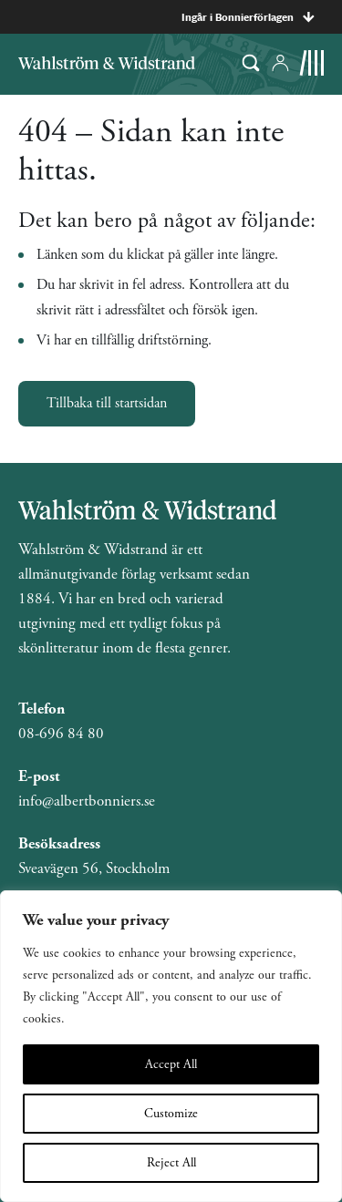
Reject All (171, 1163)
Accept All (171, 1064)
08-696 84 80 (61, 734)
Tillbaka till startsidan (107, 403)
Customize (171, 1113)
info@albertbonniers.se (86, 801)
